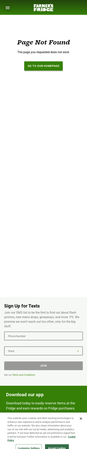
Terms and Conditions (23, 375)
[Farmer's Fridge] (43, 7)
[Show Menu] (7, 7)
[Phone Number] (43, 336)
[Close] (81, 421)
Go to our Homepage (44, 65)
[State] (43, 350)
